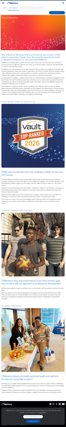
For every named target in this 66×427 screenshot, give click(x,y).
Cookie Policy (42, 412)
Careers (4, 8)
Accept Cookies (33, 421)
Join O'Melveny (57, 13)
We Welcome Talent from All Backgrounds (32, 8)
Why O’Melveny (13, 8)
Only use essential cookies (33, 417)
